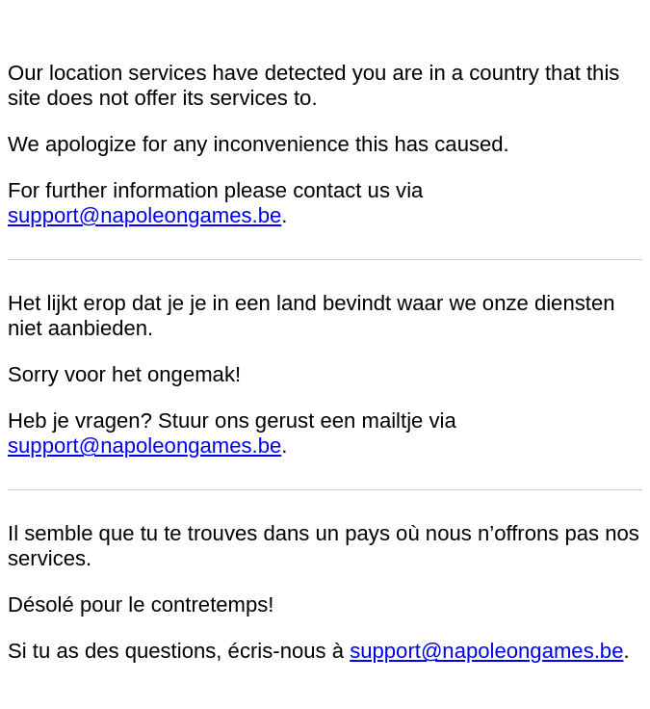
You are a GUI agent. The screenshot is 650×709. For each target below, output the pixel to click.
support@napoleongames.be (144, 215)
